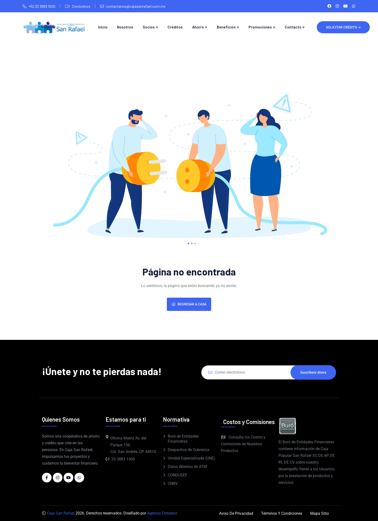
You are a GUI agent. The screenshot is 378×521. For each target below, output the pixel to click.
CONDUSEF (177, 475)
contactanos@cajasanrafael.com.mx (136, 6)
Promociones (260, 27)
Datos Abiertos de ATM (187, 466)
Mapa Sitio (319, 513)
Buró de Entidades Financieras (183, 439)
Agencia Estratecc (162, 513)
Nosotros (125, 27)
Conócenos (80, 6)
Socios (149, 27)
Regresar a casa (189, 304)
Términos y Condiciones (281, 513)
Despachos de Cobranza (188, 449)
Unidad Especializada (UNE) (191, 458)
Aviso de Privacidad (236, 513)
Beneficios (226, 27)
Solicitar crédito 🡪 (343, 27)
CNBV (173, 483)
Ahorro (198, 27)
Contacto (293, 27)
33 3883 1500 (120, 459)
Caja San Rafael (60, 513)
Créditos (175, 27)
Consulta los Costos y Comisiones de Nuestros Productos (243, 444)
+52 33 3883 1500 (41, 6)
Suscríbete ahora (313, 372)
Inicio (103, 27)
